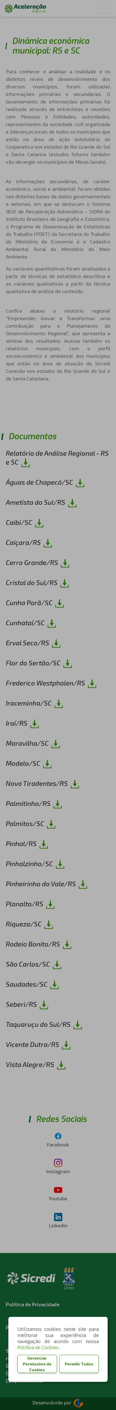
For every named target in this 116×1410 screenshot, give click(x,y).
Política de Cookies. (38, 1347)
